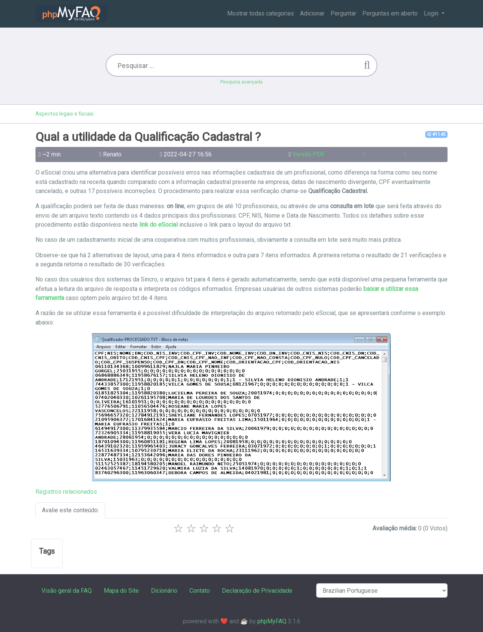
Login (432, 13)
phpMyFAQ (271, 621)
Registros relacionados (66, 491)
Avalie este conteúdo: (70, 510)
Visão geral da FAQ (67, 590)
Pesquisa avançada (241, 82)
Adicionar (312, 13)
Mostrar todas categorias (260, 13)
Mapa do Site (121, 590)
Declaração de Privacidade (257, 590)
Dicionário (164, 590)
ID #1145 (436, 134)
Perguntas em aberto (390, 13)
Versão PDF (308, 154)
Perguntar (343, 13)
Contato (199, 590)
